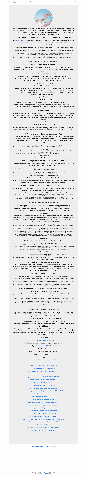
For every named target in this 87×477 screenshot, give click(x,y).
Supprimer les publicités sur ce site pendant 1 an (43, 446)
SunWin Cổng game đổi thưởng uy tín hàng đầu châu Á (65, 1)
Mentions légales (47, 473)
